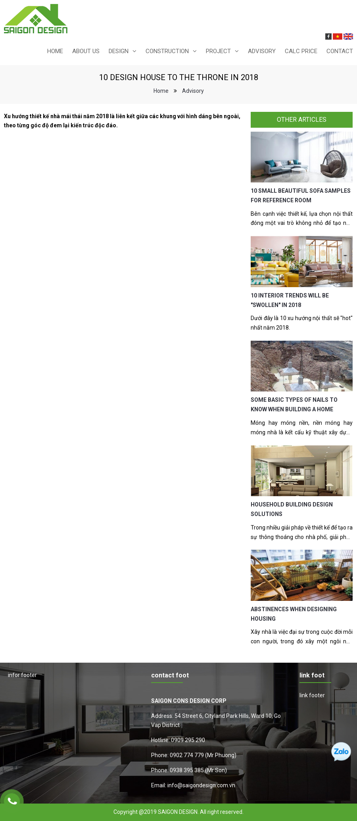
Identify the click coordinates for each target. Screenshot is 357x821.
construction (167, 51)
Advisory (262, 51)
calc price (301, 51)
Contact (339, 51)
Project (218, 51)
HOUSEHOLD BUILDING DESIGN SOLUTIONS (292, 509)
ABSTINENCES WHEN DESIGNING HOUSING (294, 614)
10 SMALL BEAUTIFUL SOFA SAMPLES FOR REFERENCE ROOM (301, 195)
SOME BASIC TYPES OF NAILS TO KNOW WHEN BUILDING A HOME (294, 404)
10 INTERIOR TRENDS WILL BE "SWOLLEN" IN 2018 (290, 300)
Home (55, 51)
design (119, 51)
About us (86, 51)
